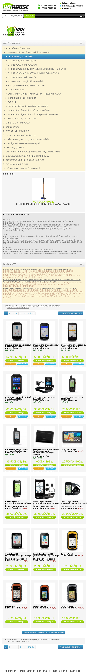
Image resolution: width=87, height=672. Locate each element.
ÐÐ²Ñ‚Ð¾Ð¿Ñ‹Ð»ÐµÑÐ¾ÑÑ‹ (20, 77)
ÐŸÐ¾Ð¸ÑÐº (29, 16)
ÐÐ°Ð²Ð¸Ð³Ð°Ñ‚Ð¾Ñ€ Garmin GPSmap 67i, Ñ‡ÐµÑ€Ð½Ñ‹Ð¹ (16, 450)
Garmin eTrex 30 (67, 606)
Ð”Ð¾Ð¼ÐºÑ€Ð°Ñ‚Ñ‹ (15, 90)
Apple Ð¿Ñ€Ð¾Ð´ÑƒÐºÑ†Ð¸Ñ (17, 48)
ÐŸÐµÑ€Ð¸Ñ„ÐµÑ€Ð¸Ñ (14, 148)
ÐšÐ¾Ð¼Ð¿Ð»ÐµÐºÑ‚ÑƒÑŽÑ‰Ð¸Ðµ (19, 135)
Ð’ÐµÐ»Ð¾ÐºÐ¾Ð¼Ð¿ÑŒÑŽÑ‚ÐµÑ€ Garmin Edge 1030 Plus (18, 346)
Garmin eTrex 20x (39, 606)
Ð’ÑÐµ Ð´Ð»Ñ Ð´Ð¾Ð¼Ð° (16, 123)
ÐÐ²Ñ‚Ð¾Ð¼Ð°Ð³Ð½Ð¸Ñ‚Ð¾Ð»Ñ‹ (21, 61)
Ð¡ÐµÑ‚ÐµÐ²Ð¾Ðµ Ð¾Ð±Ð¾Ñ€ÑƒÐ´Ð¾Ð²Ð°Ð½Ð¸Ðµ (26, 156)
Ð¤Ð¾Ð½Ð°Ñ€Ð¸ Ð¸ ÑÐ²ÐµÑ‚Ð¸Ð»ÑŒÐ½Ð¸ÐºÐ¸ (27, 106)
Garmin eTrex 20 (11, 606)
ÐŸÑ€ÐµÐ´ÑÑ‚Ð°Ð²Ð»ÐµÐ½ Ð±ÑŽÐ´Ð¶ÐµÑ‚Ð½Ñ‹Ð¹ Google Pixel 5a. (28, 250)
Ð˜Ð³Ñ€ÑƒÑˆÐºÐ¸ (11, 127)
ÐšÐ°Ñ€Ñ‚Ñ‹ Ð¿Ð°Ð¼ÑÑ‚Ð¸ (16, 131)
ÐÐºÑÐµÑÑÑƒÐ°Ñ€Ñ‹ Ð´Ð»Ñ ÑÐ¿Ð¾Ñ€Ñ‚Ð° (27, 110)
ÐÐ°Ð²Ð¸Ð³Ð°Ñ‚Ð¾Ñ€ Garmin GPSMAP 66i (72, 398)
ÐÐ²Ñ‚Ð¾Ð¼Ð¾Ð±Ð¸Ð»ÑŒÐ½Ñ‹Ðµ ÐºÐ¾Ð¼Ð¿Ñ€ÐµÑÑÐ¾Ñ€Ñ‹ (35, 69)
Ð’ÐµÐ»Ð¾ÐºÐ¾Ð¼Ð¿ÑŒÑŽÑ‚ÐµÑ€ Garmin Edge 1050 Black (18, 398)
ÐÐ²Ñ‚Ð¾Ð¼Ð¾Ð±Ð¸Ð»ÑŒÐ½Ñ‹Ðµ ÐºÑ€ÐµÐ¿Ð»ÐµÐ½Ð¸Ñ (32, 73)
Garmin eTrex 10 (67, 554)
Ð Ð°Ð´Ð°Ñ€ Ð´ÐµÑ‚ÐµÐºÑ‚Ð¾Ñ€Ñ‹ (21, 98)
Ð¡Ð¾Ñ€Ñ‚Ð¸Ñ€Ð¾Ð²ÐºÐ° (71, 313)
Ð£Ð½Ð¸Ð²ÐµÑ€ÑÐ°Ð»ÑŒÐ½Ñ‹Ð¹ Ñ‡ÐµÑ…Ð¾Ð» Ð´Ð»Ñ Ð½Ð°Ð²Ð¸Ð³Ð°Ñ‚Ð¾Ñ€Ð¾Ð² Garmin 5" (46, 452)
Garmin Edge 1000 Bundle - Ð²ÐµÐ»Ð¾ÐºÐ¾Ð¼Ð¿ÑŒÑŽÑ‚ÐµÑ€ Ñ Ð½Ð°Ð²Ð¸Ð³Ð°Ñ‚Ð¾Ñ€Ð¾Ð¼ (46, 504)
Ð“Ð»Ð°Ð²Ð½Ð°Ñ (12, 306)
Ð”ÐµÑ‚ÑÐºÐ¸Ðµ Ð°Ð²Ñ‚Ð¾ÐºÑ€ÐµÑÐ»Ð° (25, 86)
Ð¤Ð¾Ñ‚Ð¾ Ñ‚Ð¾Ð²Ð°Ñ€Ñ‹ (15, 164)
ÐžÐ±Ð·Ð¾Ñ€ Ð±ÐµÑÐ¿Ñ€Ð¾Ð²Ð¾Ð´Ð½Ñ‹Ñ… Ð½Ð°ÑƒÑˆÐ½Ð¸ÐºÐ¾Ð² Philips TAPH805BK (37, 269)
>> (24, 313)
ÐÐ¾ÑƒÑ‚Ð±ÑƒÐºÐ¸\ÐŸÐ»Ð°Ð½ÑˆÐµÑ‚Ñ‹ (22, 144)
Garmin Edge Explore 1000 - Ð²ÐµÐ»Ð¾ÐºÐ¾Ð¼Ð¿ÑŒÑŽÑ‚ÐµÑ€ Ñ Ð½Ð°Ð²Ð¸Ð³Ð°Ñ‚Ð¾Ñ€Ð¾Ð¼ (46, 556)
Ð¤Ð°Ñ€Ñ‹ (10, 102)
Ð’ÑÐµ (31, 313)
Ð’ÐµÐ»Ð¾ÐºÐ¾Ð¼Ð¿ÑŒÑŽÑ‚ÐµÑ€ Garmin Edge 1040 (46, 346)
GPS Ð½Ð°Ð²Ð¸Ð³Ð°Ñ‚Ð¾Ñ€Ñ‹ (19, 57)
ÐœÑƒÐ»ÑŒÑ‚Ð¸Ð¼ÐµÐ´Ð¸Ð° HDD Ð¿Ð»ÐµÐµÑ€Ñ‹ (26, 139)
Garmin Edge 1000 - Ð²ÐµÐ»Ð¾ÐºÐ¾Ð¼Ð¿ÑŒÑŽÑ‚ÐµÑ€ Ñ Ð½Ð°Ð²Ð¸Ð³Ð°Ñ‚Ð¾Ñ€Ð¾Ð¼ (18, 504)
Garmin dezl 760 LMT (69, 449)
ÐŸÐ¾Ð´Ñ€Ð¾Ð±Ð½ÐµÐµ (16, 360)
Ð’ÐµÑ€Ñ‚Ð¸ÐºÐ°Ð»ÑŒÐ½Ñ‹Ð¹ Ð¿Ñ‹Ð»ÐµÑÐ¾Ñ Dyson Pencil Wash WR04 (43, 204)
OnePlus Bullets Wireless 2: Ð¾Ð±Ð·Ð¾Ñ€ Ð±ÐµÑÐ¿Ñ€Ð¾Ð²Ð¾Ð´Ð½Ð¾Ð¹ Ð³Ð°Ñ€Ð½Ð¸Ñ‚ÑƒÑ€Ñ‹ (39, 288)
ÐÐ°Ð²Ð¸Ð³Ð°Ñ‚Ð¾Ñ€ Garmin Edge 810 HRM (44, 398)
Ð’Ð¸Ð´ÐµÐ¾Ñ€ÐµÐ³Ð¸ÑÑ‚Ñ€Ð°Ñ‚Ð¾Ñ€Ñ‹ (24, 81)
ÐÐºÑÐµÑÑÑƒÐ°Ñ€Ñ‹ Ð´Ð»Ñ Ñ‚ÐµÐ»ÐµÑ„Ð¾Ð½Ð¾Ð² (30, 115)
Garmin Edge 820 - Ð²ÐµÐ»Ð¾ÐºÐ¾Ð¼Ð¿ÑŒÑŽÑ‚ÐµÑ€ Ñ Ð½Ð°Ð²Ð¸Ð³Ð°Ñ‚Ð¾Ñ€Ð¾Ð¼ (18, 556)
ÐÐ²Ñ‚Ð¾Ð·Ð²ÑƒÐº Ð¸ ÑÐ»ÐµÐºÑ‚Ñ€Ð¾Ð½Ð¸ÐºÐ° (26, 52)
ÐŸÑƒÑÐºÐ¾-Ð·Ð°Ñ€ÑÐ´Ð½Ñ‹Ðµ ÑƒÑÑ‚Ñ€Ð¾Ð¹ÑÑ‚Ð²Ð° (33, 94)
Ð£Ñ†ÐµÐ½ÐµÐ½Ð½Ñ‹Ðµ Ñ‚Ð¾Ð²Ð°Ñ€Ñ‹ (21, 168)
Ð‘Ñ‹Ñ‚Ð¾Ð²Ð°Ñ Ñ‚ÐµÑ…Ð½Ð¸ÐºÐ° (19, 119)
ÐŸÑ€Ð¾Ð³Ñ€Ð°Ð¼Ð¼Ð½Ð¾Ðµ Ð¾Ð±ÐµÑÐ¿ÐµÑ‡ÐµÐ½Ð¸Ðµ (31, 152)
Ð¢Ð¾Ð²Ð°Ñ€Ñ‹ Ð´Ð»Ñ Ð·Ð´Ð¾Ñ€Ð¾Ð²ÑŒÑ (24, 160)
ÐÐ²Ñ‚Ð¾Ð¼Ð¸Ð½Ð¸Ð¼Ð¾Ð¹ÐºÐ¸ (21, 65)
